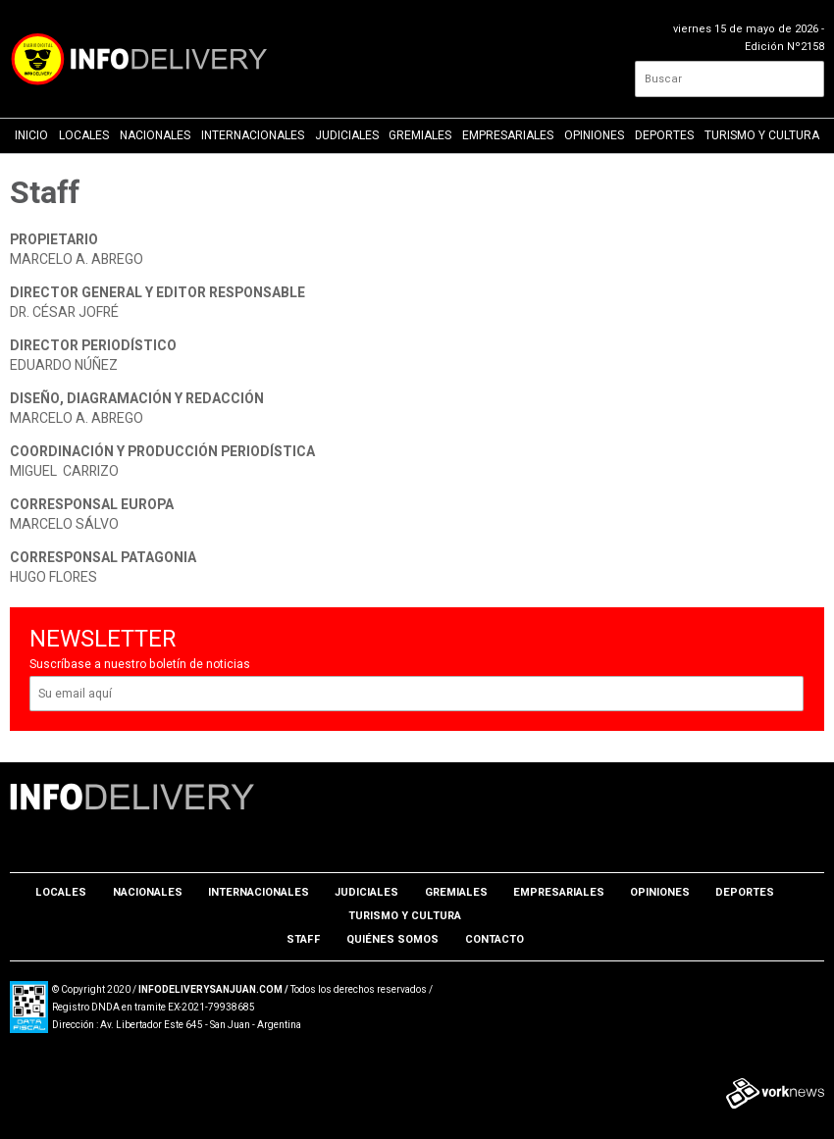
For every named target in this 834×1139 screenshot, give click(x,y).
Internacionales (252, 135)
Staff (304, 939)
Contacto (494, 939)
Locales (84, 135)
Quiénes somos (392, 939)
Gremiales (420, 135)
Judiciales (347, 135)
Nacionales (155, 135)
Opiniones (594, 135)
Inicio (31, 135)
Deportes (664, 135)
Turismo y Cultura (761, 135)
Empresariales (507, 135)
